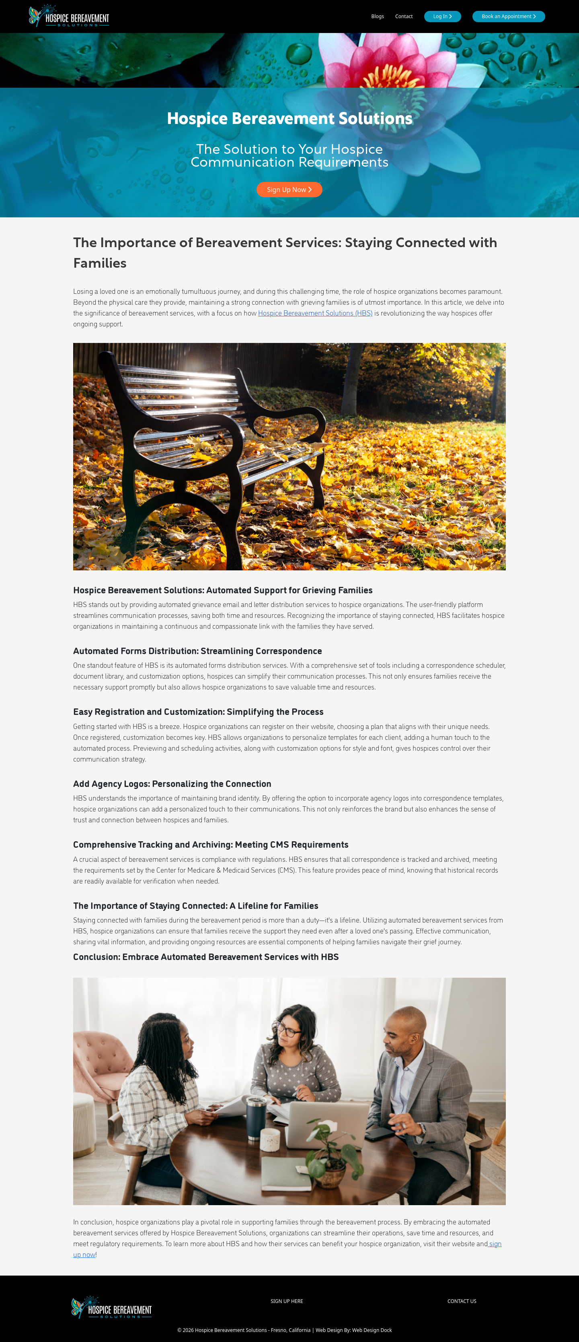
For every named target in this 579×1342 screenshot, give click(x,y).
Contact (404, 16)
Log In (442, 16)
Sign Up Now (289, 189)
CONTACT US (462, 1301)
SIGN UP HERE (287, 1301)
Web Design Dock (372, 1330)
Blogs (378, 16)
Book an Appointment (509, 16)
